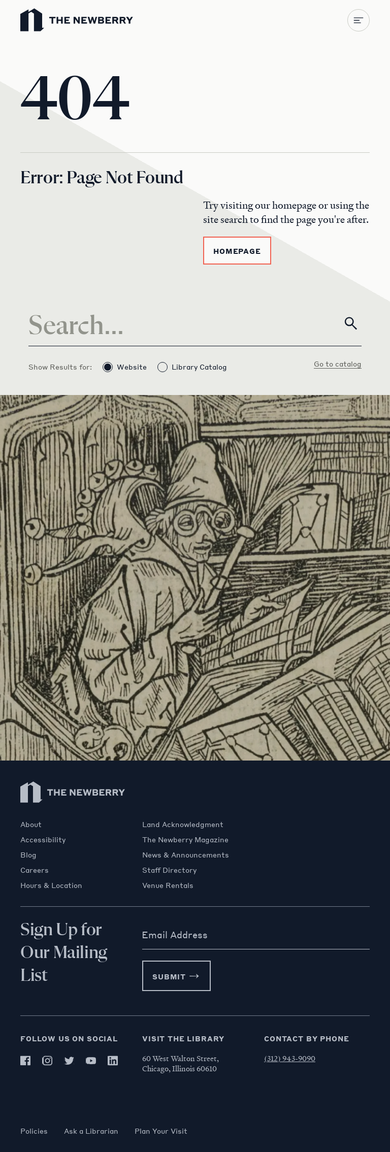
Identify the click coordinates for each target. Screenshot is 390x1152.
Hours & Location (51, 885)
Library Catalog (192, 367)
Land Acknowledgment (182, 824)
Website (125, 367)
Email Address (175, 934)
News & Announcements (185, 854)
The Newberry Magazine (185, 839)
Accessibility (43, 839)
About (31, 824)
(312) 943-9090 (289, 1058)
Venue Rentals (167, 885)
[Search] (195, 323)
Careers (34, 869)
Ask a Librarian (91, 1130)
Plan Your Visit (161, 1130)
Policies (34, 1130)
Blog (28, 854)
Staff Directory (169, 869)
